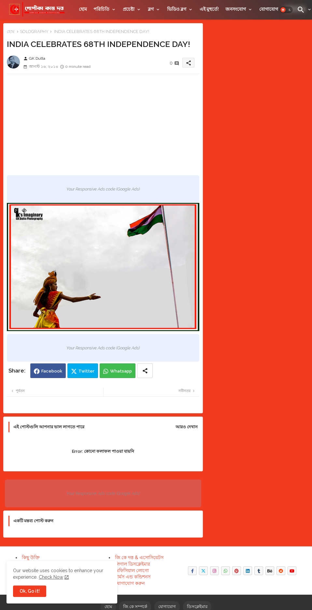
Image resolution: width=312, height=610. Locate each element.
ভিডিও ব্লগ (176, 9)
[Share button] (145, 370)
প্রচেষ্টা (129, 9)
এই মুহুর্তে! (209, 9)
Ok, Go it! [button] (30, 591)
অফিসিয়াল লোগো (132, 570)
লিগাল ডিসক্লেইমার (132, 564)
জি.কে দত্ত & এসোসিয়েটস (139, 557)
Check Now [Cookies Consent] (51, 577)
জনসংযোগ (235, 9)
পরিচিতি (101, 9)
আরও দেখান (187, 426)
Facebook (51, 371)
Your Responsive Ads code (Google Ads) (103, 189)
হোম (83, 9)
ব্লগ (151, 9)
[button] (286, 10)
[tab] (83, 9)
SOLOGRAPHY (34, 31)
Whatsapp (121, 371)
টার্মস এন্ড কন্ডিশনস (132, 576)
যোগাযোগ (268, 9)
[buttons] (192, 570)
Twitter (86, 371)
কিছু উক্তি (31, 557)
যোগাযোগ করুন (130, 583)
